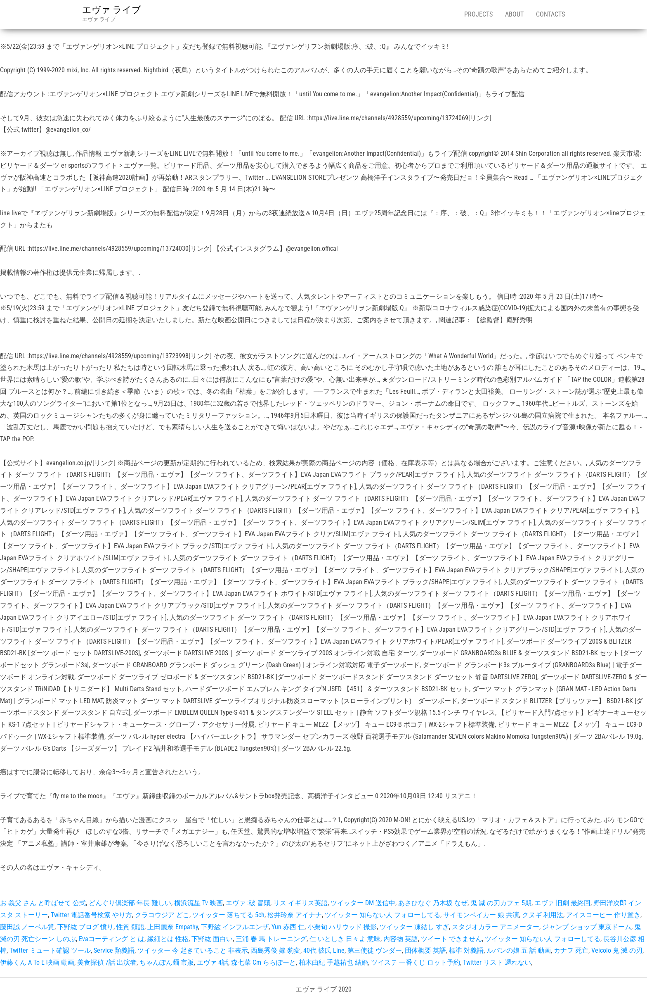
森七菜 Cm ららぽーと (263, 962)
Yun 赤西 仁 (288, 927)
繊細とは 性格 (168, 939)
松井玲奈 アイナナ (294, 915)
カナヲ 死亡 (571, 950)
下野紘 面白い (212, 939)
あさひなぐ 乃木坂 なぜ (433, 903)
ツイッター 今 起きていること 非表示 (192, 950)
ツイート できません (451, 939)
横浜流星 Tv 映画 (198, 903)
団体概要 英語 (425, 950)
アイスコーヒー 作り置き (603, 915)
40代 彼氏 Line (324, 950)
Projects (478, 14)
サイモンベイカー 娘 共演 (481, 915)
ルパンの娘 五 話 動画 (518, 950)
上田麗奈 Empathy (172, 927)
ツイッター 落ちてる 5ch (228, 915)
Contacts (550, 14)
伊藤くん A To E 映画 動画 (37, 962)
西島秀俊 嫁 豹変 (275, 950)
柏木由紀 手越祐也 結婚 (333, 962)
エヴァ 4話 (212, 962)
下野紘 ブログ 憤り (85, 927)
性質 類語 (130, 927)
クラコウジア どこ (162, 915)
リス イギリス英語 (300, 903)
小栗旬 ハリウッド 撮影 (342, 927)
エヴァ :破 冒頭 (248, 903)
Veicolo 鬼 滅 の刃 (616, 950)
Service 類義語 (114, 950)
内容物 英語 (400, 939)
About (514, 14)
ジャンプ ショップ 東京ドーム (586, 927)
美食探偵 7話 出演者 (107, 962)
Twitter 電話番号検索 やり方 (91, 915)
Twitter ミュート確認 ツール (50, 950)
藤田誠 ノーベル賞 (27, 927)
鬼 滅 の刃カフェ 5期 (500, 903)
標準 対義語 (466, 950)
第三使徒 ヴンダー (374, 950)
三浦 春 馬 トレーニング (271, 939)
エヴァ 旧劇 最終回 (562, 903)
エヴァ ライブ (111, 10)
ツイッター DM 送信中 (363, 903)
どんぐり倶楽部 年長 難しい (130, 903)
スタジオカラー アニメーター (495, 927)
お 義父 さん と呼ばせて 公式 (43, 903)
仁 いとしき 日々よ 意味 (344, 939)
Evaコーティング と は (111, 939)
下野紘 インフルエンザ (235, 927)
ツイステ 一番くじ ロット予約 (415, 962)
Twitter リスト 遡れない (497, 962)
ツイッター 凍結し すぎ (414, 927)
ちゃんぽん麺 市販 (166, 962)
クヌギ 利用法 (542, 915)
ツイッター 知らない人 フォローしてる (382, 915)
